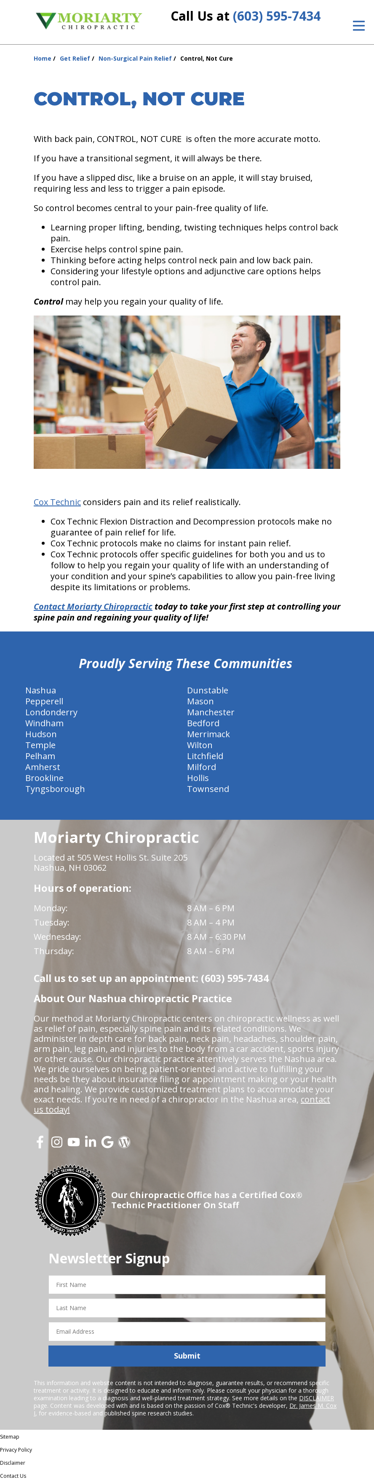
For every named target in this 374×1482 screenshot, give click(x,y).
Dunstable (207, 690)
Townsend (208, 789)
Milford (201, 767)
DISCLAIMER (316, 1398)
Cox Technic (57, 502)
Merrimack (208, 734)
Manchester (211, 712)
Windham (44, 723)
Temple (40, 745)
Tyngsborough (55, 789)
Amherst (42, 767)
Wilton (200, 745)
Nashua (40, 690)
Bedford (203, 723)
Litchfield (205, 756)
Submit (187, 1356)
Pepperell (44, 701)
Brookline (44, 778)
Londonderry (51, 712)
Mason (200, 701)
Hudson (41, 734)
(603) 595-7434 (277, 15)
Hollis (198, 778)
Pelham (40, 756)
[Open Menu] (359, 25)
